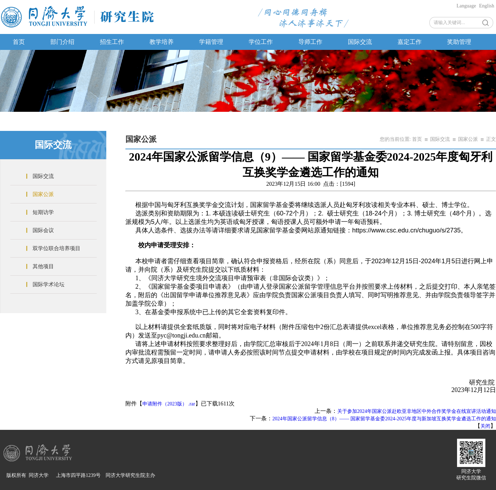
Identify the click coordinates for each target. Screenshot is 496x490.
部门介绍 (62, 42)
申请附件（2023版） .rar (168, 404)
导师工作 (310, 42)
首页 (19, 42)
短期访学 (43, 212)
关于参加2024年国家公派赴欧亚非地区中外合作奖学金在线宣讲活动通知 (416, 411)
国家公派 (43, 194)
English (486, 5)
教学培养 (162, 42)
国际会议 (43, 230)
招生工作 (112, 42)
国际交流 (360, 42)
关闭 (485, 426)
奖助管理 (459, 42)
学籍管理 (211, 42)
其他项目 (43, 266)
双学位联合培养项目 (56, 248)
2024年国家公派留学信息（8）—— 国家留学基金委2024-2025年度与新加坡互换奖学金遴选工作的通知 (384, 418)
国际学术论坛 (48, 284)
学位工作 (261, 42)
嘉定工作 (410, 42)
